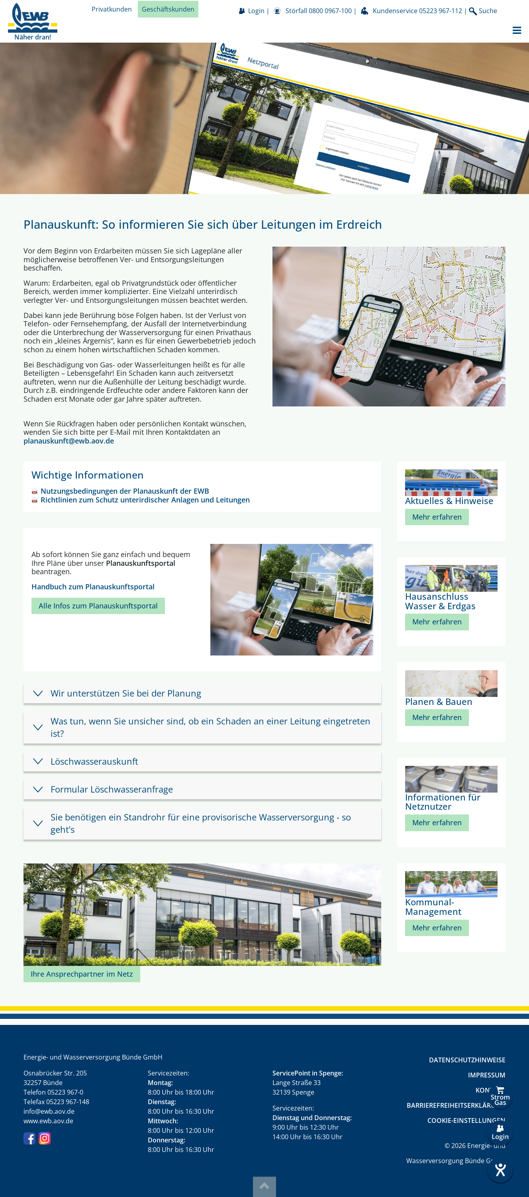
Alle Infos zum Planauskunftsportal (98, 605)
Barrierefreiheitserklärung (456, 1105)
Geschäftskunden (168, 9)
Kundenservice (417, 10)
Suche (483, 11)
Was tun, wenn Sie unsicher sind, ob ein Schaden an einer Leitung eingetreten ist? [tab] (210, 727)
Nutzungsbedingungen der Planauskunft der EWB (125, 491)
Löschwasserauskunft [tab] (94, 761)
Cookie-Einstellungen (466, 1120)
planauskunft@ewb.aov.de (69, 440)
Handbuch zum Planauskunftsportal (93, 586)
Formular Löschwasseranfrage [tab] (112, 789)
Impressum (486, 1075)
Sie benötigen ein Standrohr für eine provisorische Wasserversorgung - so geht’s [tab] (201, 823)
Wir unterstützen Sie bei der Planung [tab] (126, 693)
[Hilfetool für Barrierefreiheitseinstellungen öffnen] (500, 1170)
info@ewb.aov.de (49, 1111)
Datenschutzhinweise (467, 1060)
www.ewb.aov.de (48, 1121)
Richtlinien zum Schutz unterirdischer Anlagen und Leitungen (145, 499)
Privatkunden (112, 9)
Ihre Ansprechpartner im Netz (82, 974)
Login (256, 10)
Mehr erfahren (437, 517)
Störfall (319, 10)
